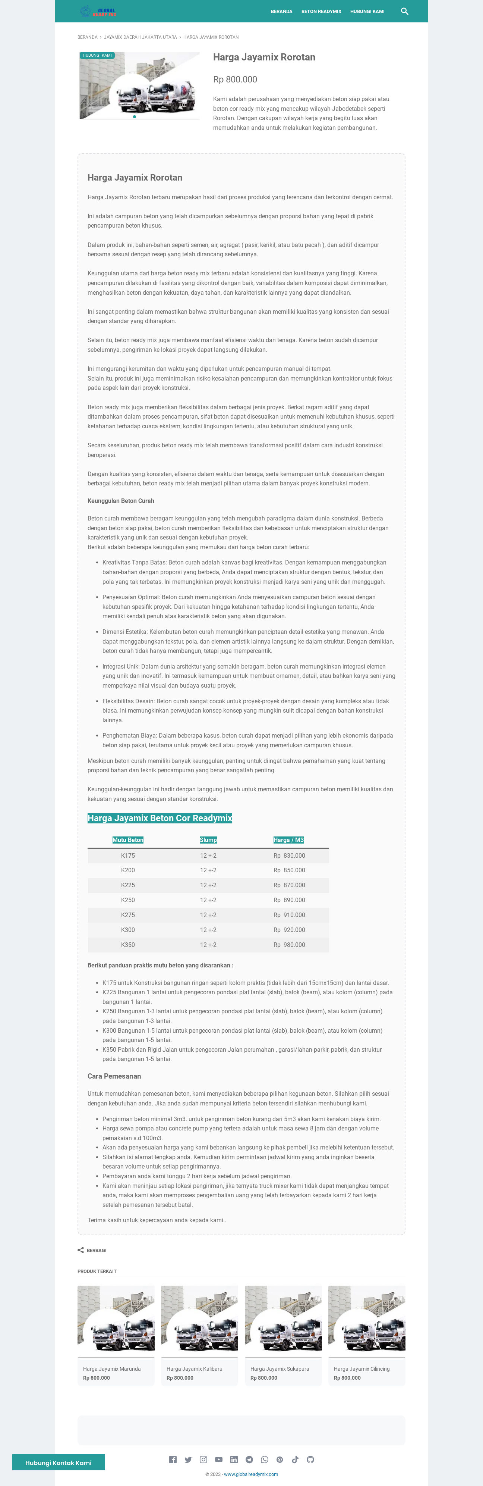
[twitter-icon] (188, 1460)
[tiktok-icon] (295, 1460)
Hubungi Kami (364, 11)
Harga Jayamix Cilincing (362, 1369)
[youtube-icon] (218, 1460)
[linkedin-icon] (234, 1460)
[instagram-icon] (203, 1460)
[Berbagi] (92, 1250)
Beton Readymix (318, 11)
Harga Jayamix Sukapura (279, 1369)
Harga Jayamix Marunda (112, 1369)
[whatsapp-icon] (264, 1460)
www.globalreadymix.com (251, 1474)
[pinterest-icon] (279, 1460)
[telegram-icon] (249, 1460)
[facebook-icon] (173, 1460)
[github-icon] (310, 1460)
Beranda (279, 11)
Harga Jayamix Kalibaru (194, 1369)
